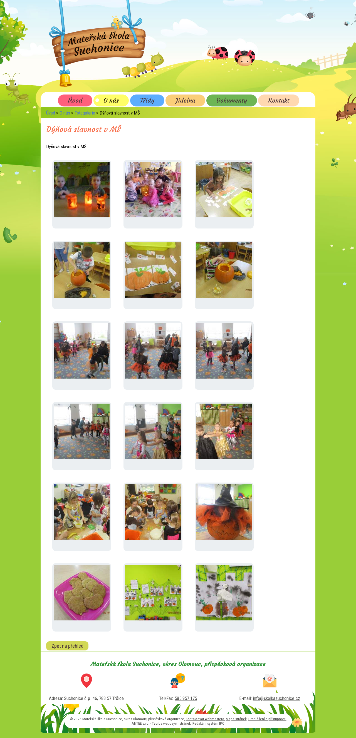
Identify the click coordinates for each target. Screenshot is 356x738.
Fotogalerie (85, 113)
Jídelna (185, 100)
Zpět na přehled (67, 646)
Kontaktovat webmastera (205, 719)
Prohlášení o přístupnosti (267, 719)
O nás (111, 100)
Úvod (75, 100)
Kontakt (278, 100)
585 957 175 (186, 698)
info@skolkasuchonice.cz (276, 698)
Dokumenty (231, 100)
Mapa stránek (236, 719)
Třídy (147, 100)
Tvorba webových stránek (171, 723)
